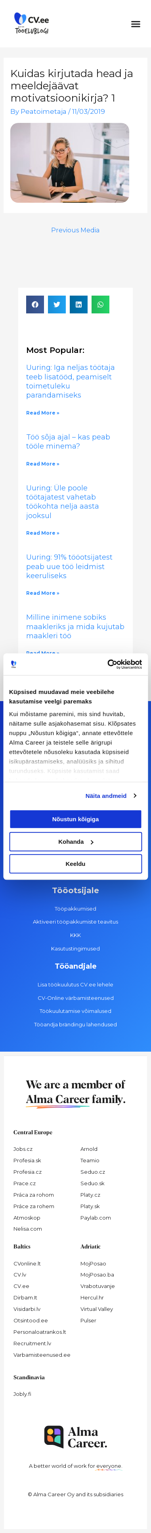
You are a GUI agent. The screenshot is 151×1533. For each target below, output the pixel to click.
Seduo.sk (92, 1183)
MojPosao (93, 1263)
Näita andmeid (106, 795)
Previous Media (75, 230)
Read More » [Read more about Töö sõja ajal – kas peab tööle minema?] (42, 464)
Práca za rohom (33, 1195)
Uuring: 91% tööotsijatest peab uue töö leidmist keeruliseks (69, 566)
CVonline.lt (27, 1263)
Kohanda (75, 841)
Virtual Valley (96, 1309)
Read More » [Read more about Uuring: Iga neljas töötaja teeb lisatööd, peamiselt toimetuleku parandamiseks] (42, 413)
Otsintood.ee (30, 1320)
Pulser (88, 1320)
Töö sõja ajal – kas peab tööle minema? (68, 442)
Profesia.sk (27, 1160)
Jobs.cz (22, 1149)
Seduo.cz (92, 1172)
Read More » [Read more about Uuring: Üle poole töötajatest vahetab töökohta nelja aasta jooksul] (42, 533)
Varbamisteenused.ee (42, 1355)
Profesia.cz (27, 1172)
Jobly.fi (22, 1394)
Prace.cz (24, 1183)
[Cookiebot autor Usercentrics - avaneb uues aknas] (108, 664)
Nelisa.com (27, 1229)
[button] (135, 23)
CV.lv (19, 1274)
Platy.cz (90, 1195)
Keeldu (75, 863)
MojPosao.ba (97, 1274)
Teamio (89, 1160)
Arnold (88, 1149)
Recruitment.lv (32, 1343)
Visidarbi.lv (26, 1309)
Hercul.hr (92, 1297)
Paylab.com (95, 1217)
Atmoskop (26, 1217)
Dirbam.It (25, 1297)
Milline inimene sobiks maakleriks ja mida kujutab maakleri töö (75, 626)
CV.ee (21, 1286)
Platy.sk (90, 1206)
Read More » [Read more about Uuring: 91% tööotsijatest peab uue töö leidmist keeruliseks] (42, 593)
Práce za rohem (33, 1206)
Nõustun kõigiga (75, 819)
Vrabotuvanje (97, 1286)
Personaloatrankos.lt (39, 1332)
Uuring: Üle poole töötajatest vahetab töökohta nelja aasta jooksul (62, 502)
